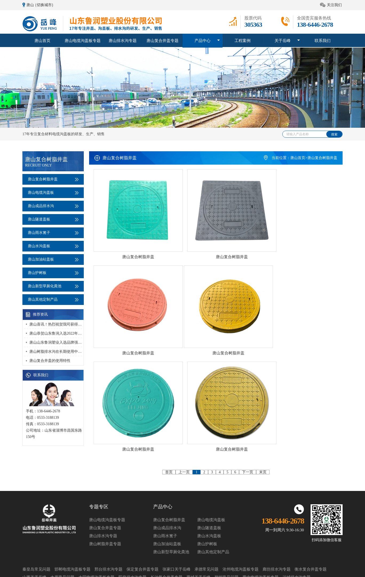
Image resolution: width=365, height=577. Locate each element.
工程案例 (242, 40)
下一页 (247, 356)
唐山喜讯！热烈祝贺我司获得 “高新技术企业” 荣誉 (71, 324)
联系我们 (322, 40)
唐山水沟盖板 (53, 246)
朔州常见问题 (227, 552)
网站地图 (273, 569)
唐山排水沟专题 (122, 40)
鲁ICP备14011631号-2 (298, 569)
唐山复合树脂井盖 (53, 179)
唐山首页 (42, 40)
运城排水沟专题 (297, 552)
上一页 (184, 356)
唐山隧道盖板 (53, 219)
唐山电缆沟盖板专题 (82, 40)
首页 (169, 356)
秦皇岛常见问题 (36, 544)
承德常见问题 (207, 544)
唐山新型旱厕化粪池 (53, 286)
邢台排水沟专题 (108, 544)
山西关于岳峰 (34, 552)
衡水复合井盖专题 (311, 544)
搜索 (334, 134)
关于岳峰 (282, 40)
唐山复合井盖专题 (162, 40)
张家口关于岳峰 (176, 544)
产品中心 (202, 40)
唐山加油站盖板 (53, 259)
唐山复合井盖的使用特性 (49, 361)
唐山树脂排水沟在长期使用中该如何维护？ (64, 352)
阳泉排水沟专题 (132, 552)
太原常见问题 (62, 552)
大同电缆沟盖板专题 (96, 552)
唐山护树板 (53, 273)
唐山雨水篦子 (53, 233)
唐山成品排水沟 (53, 206)
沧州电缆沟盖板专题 (241, 544)
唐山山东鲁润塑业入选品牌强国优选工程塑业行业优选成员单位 (81, 342)
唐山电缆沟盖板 (53, 193)
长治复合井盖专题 (166, 552)
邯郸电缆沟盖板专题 (72, 544)
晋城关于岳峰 (199, 552)
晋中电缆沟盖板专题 (261, 552)
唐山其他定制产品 (53, 299)
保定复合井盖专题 (142, 544)
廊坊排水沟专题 (277, 544)
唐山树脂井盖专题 (105, 519)
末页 (263, 356)
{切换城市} (44, 5)
